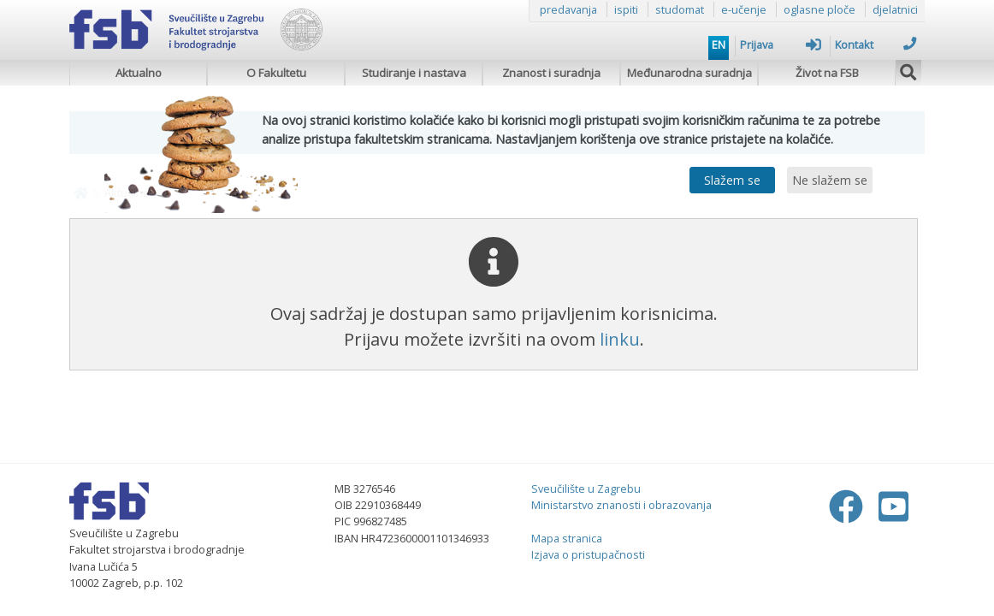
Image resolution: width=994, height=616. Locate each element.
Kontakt (875, 44)
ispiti (626, 9)
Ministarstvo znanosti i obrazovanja (621, 504)
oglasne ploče (819, 9)
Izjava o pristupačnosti (588, 554)
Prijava (780, 44)
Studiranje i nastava (414, 72)
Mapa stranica (566, 538)
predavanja (568, 9)
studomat (679, 9)
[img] (908, 70)
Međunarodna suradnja (689, 72)
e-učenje (743, 9)
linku (620, 339)
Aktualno (138, 72)
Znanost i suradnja (551, 72)
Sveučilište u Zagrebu (586, 488)
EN (718, 44)
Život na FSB (827, 72)
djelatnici (895, 9)
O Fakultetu (276, 72)
